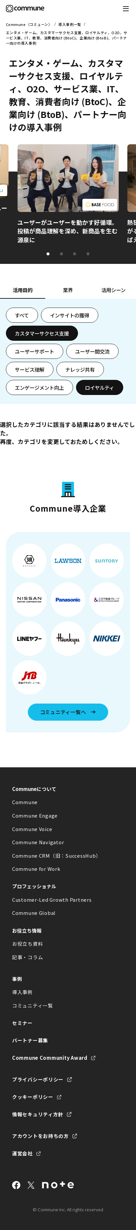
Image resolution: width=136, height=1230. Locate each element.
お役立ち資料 (27, 943)
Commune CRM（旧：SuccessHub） (56, 855)
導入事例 (22, 991)
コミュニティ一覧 (32, 1005)
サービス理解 (29, 369)
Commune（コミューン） (29, 24)
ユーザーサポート (34, 351)
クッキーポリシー (32, 1096)
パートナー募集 (30, 1040)
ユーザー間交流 (92, 351)
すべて (22, 315)
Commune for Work (36, 868)
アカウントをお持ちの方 (40, 1135)
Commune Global (34, 912)
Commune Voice (32, 828)
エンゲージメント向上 (39, 387)
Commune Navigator (38, 842)
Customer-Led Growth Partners (52, 899)
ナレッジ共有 (80, 369)
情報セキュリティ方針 (37, 1114)
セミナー (22, 1022)
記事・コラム (27, 957)
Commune (25, 802)
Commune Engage (35, 815)
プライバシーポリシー (38, 1079)
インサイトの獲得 (69, 315)
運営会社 (22, 1153)
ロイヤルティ (99, 387)
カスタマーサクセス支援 (42, 333)
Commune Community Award (49, 1057)
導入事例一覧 (69, 24)
